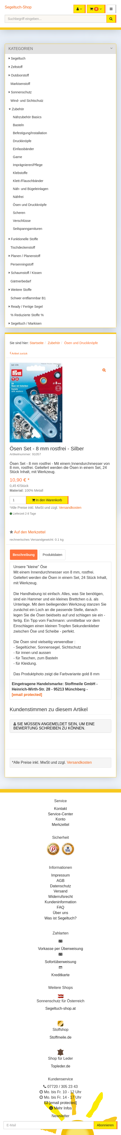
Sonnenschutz (20, 92)
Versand (61, 891)
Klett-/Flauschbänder (27, 181)
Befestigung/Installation (29, 133)
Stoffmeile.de (60, 1037)
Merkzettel (60, 825)
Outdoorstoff (19, 75)
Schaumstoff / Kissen (25, 273)
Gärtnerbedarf (20, 281)
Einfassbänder (22, 149)
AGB (60, 881)
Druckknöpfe (21, 141)
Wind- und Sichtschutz (26, 100)
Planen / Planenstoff (24, 256)
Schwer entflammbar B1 (27, 298)
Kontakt (60, 809)
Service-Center (60, 814)
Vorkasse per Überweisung (60, 949)
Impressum (60, 875)
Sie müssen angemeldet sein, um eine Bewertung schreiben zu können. (54, 726)
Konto (60, 819)
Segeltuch (17, 58)
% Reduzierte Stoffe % (26, 315)
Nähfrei (17, 197)
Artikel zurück (20, 353)
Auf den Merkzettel (29, 532)
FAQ (60, 907)
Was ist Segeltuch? (60, 918)
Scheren (18, 213)
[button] (111, 9)
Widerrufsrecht (60, 897)
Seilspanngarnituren (26, 229)
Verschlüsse (21, 221)
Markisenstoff (19, 84)
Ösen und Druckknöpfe (29, 205)
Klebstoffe (19, 173)
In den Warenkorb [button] (47, 500)
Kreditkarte (60, 975)
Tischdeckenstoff (22, 247)
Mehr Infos (63, 1108)
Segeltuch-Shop (18, 7)
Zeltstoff (15, 67)
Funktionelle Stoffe (23, 239)
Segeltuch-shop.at (60, 1008)
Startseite (37, 343)
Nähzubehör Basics (26, 117)
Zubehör (16, 109)
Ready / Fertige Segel (26, 306)
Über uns (60, 913)
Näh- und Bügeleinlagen (29, 189)
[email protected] (27, 695)
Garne (16, 157)
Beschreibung (24, 555)
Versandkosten (70, 507)
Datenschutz (60, 886)
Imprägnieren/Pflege (27, 165)
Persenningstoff (21, 264)
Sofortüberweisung (60, 962)
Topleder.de (60, 1066)
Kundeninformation (60, 902)
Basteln (17, 125)
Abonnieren (105, 1125)
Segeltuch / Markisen (25, 323)
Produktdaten (52, 555)
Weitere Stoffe (20, 290)
